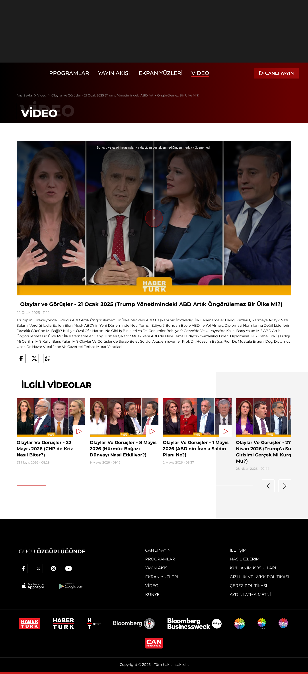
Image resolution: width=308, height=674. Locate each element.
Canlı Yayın (158, 550)
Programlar (69, 73)
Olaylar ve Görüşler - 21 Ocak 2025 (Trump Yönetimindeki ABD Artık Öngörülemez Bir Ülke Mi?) (125, 95)
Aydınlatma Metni (250, 594)
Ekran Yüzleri (161, 73)
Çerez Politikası (248, 585)
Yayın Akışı (114, 73)
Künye (152, 594)
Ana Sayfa (27, 95)
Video (200, 73)
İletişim (238, 550)
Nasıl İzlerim (245, 559)
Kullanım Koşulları (253, 568)
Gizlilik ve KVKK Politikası (259, 576)
